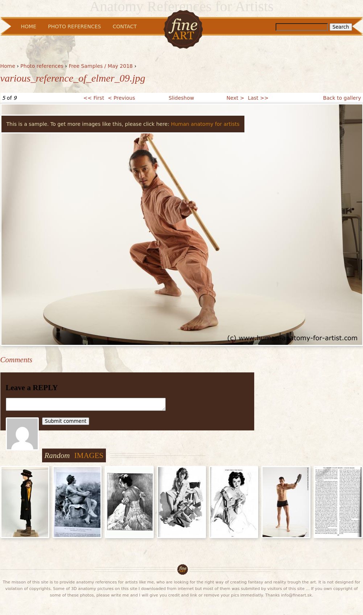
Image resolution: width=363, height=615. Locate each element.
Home (7, 66)
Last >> (258, 98)
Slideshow (181, 98)
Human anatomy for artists (205, 124)
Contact (125, 26)
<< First (93, 98)
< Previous (121, 98)
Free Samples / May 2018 (101, 66)
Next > (235, 98)
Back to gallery (342, 98)
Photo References (74, 26)
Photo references (41, 66)
